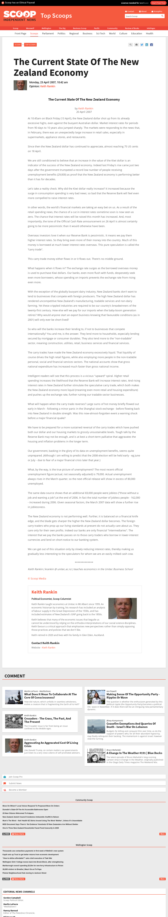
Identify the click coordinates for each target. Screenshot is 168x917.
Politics (61, 33)
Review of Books (132, 28)
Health (149, 33)
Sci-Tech (100, 33)
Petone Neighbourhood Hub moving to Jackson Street (24, 873)
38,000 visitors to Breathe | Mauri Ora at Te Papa (22, 869)
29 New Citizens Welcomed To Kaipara (18, 813)
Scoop (15, 28)
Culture (123, 33)
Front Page (20, 33)
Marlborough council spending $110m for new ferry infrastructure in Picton (33, 866)
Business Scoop (79, 28)
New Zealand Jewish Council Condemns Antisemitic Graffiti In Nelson (31, 817)
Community (112, 28)
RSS (6, 834)
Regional (74, 33)
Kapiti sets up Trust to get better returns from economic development (31, 855)
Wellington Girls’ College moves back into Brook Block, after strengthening (33, 862)
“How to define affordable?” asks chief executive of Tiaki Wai (27, 858)
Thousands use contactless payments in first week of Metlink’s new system (33, 851)
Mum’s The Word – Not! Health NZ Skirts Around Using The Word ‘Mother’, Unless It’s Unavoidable (42, 821)
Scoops (34, 33)
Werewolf (30, 28)
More (162, 834)
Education (136, 33)
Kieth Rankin (48, 647)
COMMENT (15, 676)
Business (87, 33)
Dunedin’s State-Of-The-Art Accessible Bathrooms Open (25, 810)
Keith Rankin (47, 86)
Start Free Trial (158, 2)
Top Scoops (30, 44)
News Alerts (18, 834)
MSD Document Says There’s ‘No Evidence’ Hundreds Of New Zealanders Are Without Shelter (40, 824)
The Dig (62, 28)
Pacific (96, 28)
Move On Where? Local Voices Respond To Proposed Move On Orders (31, 806)
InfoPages (151, 28)
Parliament (48, 33)
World (112, 33)
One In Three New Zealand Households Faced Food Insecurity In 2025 (31, 828)
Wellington (46, 28)
